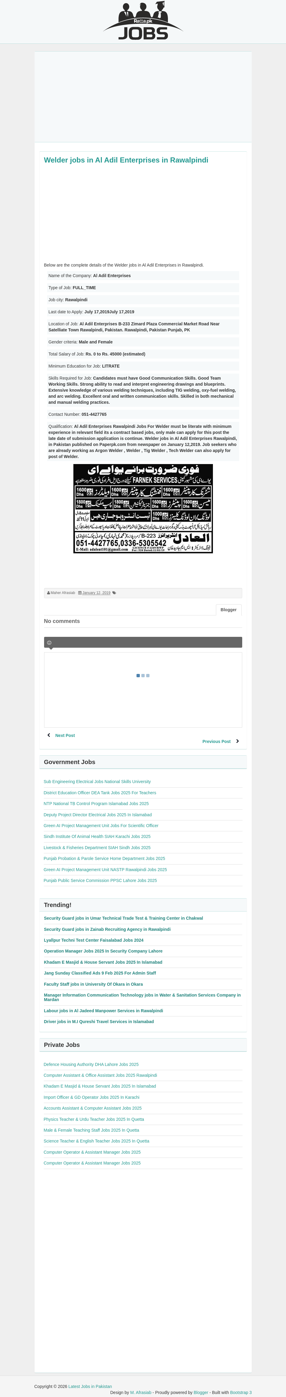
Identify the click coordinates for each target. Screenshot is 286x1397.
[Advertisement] (143, 97)
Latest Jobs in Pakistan (90, 1380)
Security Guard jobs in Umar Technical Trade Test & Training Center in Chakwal (123, 912)
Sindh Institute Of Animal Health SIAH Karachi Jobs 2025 (97, 830)
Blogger (201, 1386)
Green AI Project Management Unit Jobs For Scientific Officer (101, 819)
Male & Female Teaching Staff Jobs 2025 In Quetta (91, 1124)
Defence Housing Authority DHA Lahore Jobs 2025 (91, 1058)
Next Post (66, 735)
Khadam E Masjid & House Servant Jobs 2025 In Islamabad (103, 956)
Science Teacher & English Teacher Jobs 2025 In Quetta (96, 1135)
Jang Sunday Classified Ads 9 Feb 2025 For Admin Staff (100, 967)
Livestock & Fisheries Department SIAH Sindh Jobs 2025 (97, 841)
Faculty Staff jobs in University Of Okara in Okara (93, 978)
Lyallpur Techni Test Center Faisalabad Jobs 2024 (94, 934)
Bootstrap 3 (241, 1386)
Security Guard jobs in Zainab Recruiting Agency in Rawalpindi (107, 923)
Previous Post (216, 735)
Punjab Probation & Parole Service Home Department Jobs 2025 (104, 852)
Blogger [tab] (229, 609)
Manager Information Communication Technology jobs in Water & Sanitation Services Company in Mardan (142, 991)
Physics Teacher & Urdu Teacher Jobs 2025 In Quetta (94, 1113)
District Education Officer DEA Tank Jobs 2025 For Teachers (100, 786)
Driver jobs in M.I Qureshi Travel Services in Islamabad (99, 1015)
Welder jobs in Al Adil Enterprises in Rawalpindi (126, 160)
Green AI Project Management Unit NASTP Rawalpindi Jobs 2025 (105, 863)
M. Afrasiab (140, 1386)
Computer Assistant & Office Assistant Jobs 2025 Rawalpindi (100, 1069)
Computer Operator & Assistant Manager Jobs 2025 (92, 1146)
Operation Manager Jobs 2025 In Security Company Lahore (103, 945)
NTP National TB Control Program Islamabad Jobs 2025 (96, 797)
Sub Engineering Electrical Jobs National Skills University (97, 775)
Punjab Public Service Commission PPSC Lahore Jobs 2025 (100, 874)
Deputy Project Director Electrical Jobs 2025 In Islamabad (98, 808)
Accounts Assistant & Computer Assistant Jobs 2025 (93, 1102)
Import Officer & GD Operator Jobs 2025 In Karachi (92, 1091)
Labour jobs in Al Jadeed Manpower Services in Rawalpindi (103, 1004)
